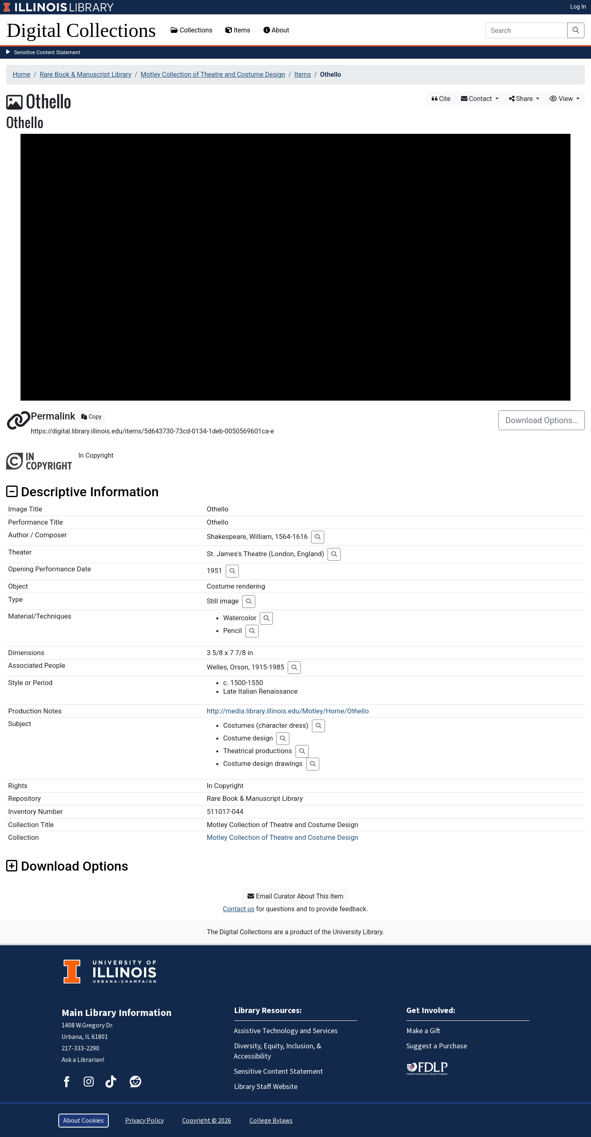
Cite (441, 99)
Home (21, 74)
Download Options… (541, 420)
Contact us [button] (238, 909)
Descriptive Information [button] (82, 492)
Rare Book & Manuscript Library (85, 74)
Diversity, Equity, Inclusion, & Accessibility (277, 1051)
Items (237, 30)
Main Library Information (117, 1013)
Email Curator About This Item (295, 896)
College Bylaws (271, 1120)
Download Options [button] (67, 866)
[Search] (527, 30)
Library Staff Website (266, 1087)
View (562, 99)
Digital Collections (81, 30)
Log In (578, 6)
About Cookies (83, 1120)
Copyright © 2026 (206, 1120)
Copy (91, 416)
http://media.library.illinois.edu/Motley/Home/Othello (288, 711)
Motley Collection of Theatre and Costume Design (213, 74)
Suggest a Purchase (436, 1046)
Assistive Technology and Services (286, 1031)
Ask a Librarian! (83, 1059)
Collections (192, 30)
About (276, 30)
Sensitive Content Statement (47, 52)
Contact (477, 99)
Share (522, 99)
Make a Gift (423, 1031)
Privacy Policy (144, 1120)
